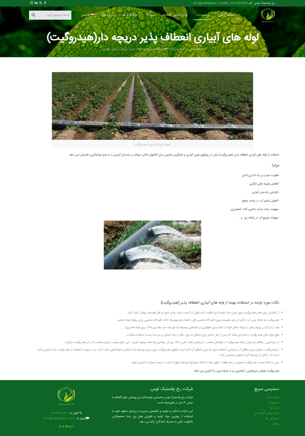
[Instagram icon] (31, 3)
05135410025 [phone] (239, 3)
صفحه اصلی (197, 49)
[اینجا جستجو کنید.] (50, 15)
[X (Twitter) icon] (40, 3)
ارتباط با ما (273, 397)
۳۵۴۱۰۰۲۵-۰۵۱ (58, 413)
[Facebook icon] (45, 3)
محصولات (176, 49)
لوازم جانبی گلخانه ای (266, 413)
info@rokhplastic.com (58, 418)
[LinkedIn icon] (36, 3)
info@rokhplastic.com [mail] (208, 3)
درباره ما (274, 408)
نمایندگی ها (272, 418)
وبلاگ (275, 423)
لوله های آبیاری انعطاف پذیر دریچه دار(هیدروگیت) (132, 49)
